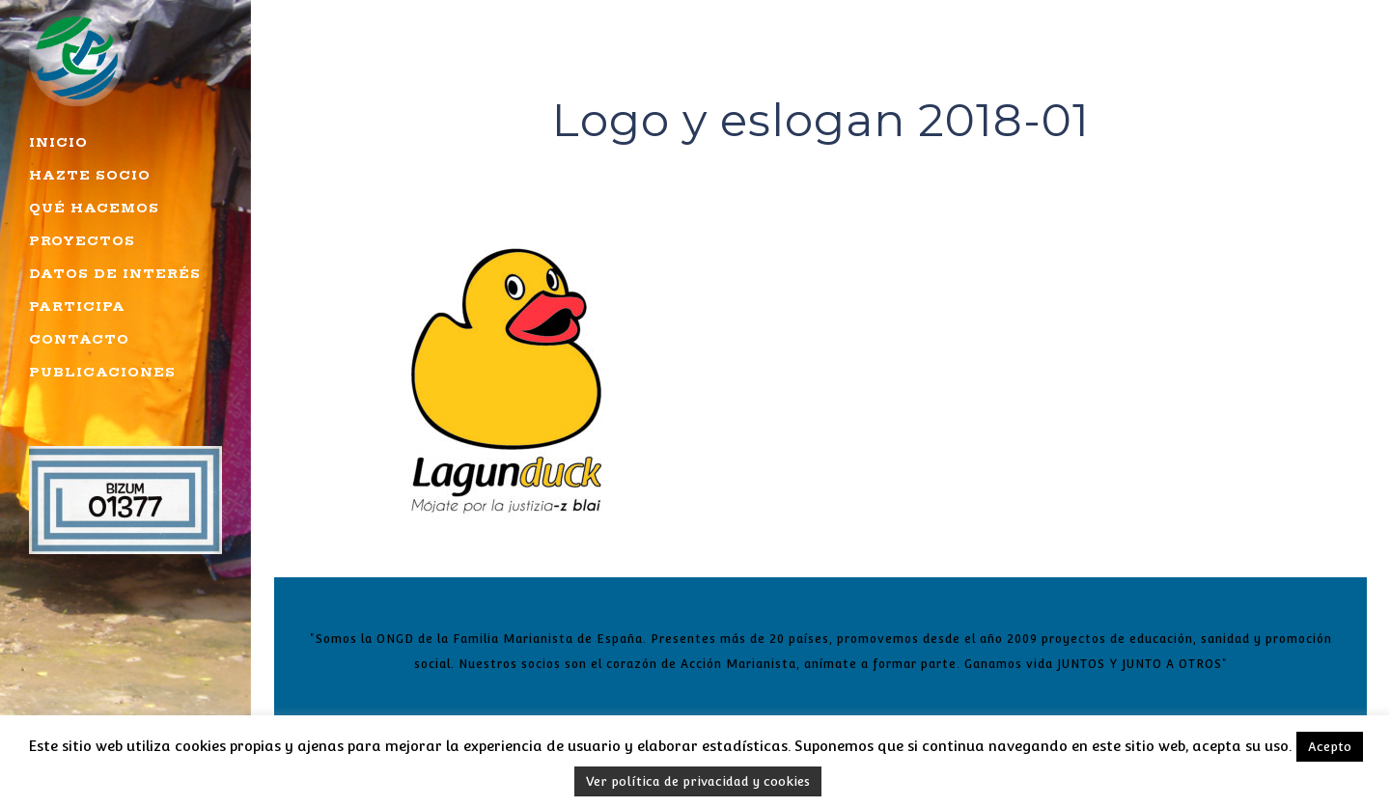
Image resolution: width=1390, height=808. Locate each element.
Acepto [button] (1329, 746)
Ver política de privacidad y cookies (698, 781)
